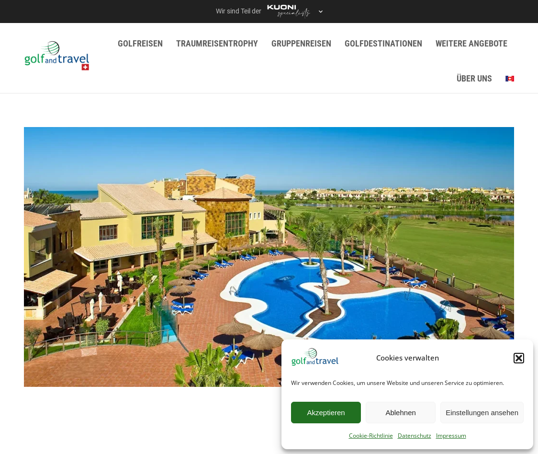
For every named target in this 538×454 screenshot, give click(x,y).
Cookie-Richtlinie (371, 435)
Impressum (451, 435)
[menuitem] (509, 78)
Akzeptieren (326, 412)
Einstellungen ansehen (482, 412)
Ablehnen (400, 412)
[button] (519, 358)
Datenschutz (414, 435)
